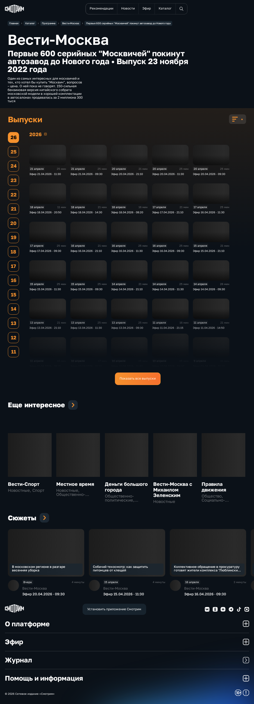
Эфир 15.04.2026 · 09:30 (86, 289)
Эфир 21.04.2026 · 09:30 (86, 174)
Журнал (127, 660)
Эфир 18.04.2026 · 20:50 (45, 212)
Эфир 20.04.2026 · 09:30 (209, 174)
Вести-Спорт (23, 484)
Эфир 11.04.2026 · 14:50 (208, 327)
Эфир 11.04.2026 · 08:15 (45, 366)
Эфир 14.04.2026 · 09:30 (209, 289)
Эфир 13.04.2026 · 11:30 (86, 327)
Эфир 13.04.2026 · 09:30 (127, 327)
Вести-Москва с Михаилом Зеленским (172, 489)
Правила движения (214, 486)
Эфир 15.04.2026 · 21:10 (208, 250)
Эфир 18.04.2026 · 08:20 (127, 212)
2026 (45, 134)
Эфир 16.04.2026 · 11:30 (208, 212)
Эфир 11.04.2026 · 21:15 (167, 327)
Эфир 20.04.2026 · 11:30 (168, 174)
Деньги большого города (126, 486)
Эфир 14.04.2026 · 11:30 (168, 289)
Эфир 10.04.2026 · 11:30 (127, 366)
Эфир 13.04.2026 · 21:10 (45, 327)
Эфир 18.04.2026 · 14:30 (86, 212)
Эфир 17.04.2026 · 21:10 (167, 212)
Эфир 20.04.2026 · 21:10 (127, 174)
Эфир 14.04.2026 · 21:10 (127, 289)
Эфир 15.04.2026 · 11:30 (45, 289)
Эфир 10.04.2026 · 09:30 (168, 366)
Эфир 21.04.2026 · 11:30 (45, 174)
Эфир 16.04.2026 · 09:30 (168, 250)
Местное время (75, 484)
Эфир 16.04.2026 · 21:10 (86, 250)
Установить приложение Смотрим (114, 609)
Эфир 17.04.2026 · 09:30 (45, 250)
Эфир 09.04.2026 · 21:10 (209, 366)
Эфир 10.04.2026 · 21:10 (86, 366)
